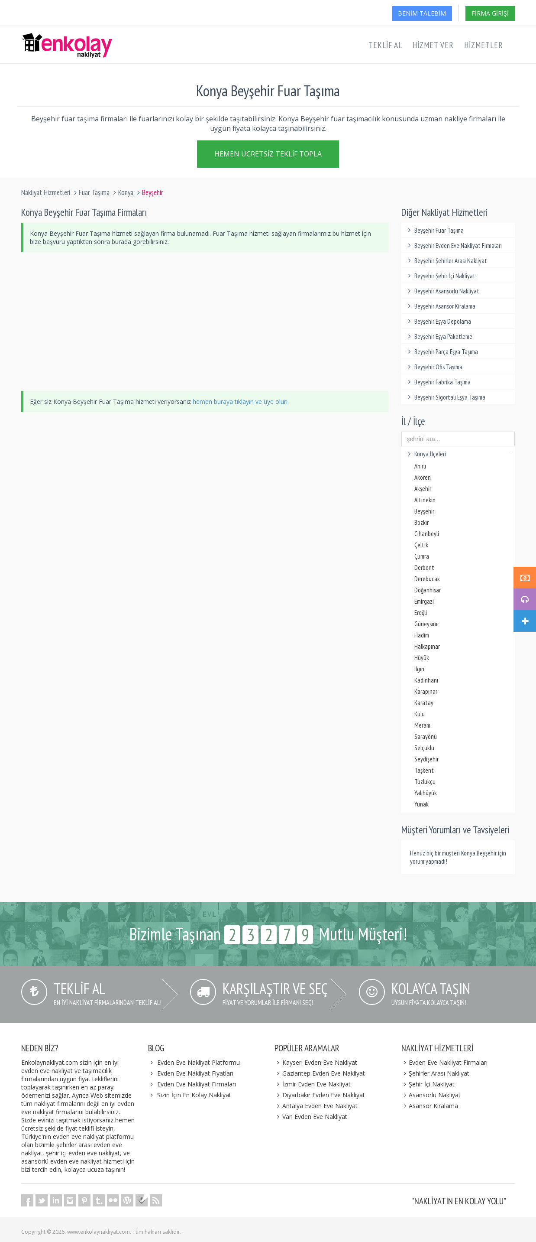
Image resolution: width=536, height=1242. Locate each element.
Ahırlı (420, 466)
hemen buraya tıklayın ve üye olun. (241, 401)
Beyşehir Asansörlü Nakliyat (443, 291)
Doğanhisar (427, 590)
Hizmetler (483, 45)
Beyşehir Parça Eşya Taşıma (442, 352)
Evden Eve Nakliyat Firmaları (196, 1084)
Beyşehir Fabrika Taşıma (438, 382)
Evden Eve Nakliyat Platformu (198, 1062)
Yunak (421, 804)
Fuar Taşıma (94, 192)
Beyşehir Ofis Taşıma (434, 367)
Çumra (421, 556)
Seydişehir (426, 759)
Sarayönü (425, 736)
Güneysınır (426, 624)
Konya (125, 192)
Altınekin (425, 500)
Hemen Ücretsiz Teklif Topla (268, 154)
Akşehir (422, 488)
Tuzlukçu (425, 781)
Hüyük (421, 658)
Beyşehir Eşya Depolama (438, 321)
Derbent (424, 567)
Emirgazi (424, 601)
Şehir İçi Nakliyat (428, 1084)
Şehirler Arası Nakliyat (435, 1073)
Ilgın (419, 669)
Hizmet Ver (433, 45)
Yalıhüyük (425, 793)
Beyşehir (424, 511)
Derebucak (427, 579)
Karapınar (425, 691)
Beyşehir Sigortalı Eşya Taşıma (446, 397)
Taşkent (424, 770)
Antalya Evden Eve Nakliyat (316, 1106)
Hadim (421, 635)
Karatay (423, 703)
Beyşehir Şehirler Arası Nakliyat (447, 261)
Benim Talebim (422, 13)
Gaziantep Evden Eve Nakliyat (319, 1073)
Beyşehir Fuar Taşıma (435, 230)
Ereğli (420, 612)
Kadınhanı (426, 680)
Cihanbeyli (426, 534)
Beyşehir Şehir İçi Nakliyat (441, 276)
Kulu (419, 714)
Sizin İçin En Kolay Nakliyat (194, 1095)
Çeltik (421, 545)
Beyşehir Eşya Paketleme (439, 336)
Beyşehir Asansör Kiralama (441, 306)
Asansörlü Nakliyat (431, 1095)
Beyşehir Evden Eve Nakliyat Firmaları (454, 245)
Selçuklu (424, 748)
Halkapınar (427, 646)
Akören (422, 477)
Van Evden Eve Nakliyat (310, 1116)
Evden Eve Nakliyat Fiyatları (195, 1073)
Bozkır (421, 522)
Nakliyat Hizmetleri (45, 192)
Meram (422, 725)
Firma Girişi (490, 13)
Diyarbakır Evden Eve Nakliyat (319, 1095)
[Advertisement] (204, 321)
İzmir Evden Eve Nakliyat (312, 1084)
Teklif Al (385, 45)
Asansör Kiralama (430, 1106)
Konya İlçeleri (458, 454)
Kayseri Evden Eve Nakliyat (315, 1062)
